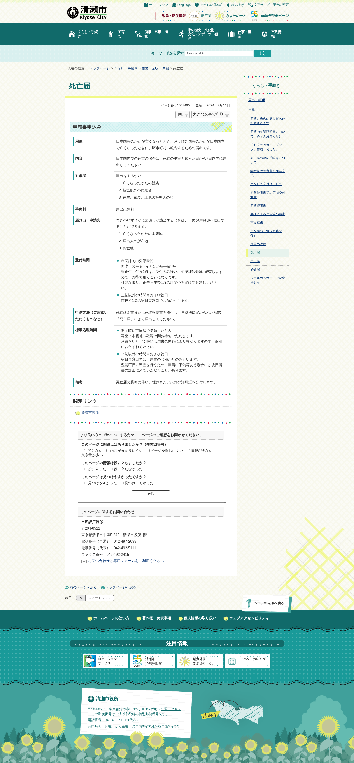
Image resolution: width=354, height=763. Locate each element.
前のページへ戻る (83, 587)
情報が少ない (201, 450)
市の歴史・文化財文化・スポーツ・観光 (203, 34)
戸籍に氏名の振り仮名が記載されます (267, 121)
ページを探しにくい (167, 450)
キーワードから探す (167, 53)
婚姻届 (255, 269)
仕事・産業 (244, 34)
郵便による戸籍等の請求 (267, 214)
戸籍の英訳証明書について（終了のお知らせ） (267, 134)
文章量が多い (92, 455)
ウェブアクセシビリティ (249, 618)
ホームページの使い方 (111, 618)
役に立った (97, 469)
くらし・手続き (88, 34)
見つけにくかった (139, 483)
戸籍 (165, 68)
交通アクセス (171, 709)
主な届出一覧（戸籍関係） (266, 233)
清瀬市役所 (90, 413)
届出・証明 (150, 68)
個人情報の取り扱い (200, 618)
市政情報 (276, 34)
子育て (121, 34)
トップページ (100, 68)
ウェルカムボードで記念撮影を (267, 280)
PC (81, 598)
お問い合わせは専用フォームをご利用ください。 (128, 561)
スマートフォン (100, 598)
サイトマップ (158, 5)
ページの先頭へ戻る (269, 603)
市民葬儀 (256, 222)
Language (184, 5)
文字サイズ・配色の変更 (271, 5)
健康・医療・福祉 (156, 34)
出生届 (255, 261)
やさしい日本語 (211, 5)
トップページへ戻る (121, 587)
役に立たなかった (128, 469)
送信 (151, 494)
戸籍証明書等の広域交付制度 (267, 195)
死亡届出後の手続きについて (267, 160)
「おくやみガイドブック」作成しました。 (266, 147)
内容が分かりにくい (126, 450)
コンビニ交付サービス (266, 184)
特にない (95, 450)
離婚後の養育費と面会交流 (267, 173)
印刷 (180, 114)
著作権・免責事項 (156, 618)
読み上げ (237, 5)
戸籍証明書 (258, 205)
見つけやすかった (102, 483)
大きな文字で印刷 (208, 114)
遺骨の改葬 (258, 244)
